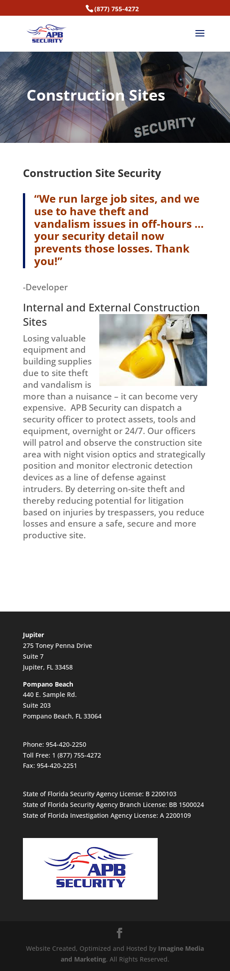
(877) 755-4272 (116, 8)
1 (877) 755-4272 (76, 755)
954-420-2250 (66, 744)
